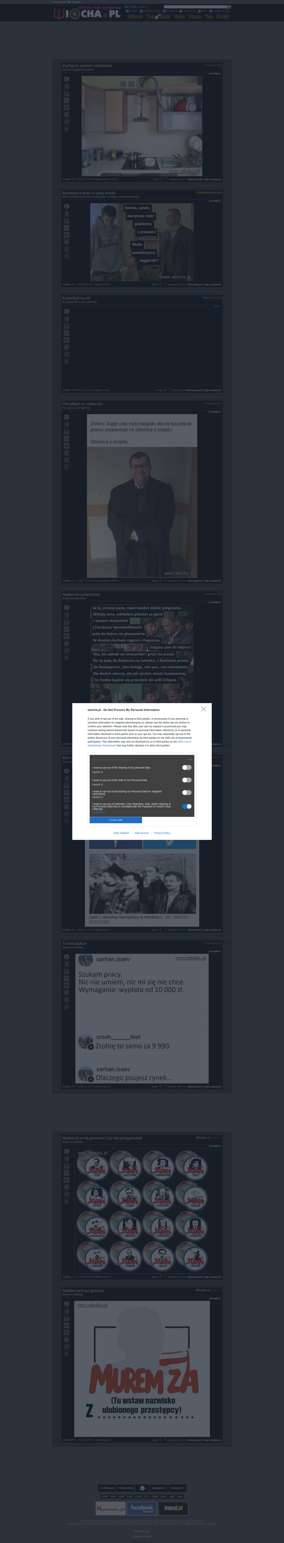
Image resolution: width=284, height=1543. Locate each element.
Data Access (142, 833)
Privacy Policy (162, 833)
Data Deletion (121, 833)
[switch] (187, 767)
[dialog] (142, 771)
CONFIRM (116, 820)
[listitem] (142, 759)
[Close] (204, 710)
